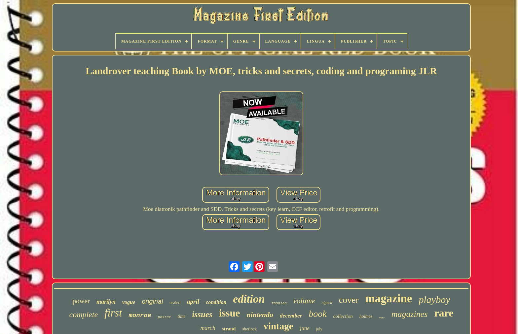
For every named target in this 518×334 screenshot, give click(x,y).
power (81, 301)
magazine (388, 298)
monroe (140, 315)
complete (83, 314)
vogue (128, 302)
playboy (434, 299)
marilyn (106, 301)
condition (216, 302)
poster (164, 317)
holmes (366, 316)
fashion (279, 303)
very (382, 317)
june (305, 328)
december (291, 316)
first (113, 313)
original (152, 301)
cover (349, 300)
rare (443, 313)
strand (229, 328)
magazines (409, 314)
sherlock (249, 328)
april (193, 301)
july (319, 329)
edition (249, 299)
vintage (278, 326)
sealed (175, 302)
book (317, 314)
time (181, 316)
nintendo (259, 315)
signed (327, 302)
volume (304, 301)
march (207, 328)
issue (229, 313)
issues (202, 314)
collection (343, 316)
